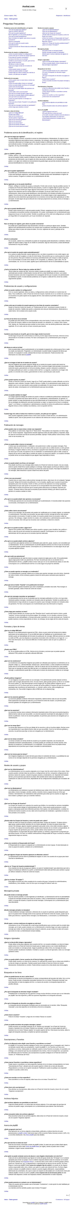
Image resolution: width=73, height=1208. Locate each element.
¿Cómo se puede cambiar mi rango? (18, 70)
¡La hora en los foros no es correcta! (18, 59)
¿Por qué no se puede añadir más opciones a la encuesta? (21, 89)
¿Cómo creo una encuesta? (16, 86)
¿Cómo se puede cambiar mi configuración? (20, 54)
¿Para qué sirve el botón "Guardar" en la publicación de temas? (22, 102)
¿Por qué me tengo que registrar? (18, 29)
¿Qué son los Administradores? (50, 29)
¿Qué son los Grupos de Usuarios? (51, 33)
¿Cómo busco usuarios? (48, 79)
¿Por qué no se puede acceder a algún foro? (20, 93)
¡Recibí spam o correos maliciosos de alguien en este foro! (55, 54)
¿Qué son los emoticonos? (16, 116)
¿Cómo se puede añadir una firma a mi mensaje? (22, 85)
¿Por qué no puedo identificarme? (18, 36)
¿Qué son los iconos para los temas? (18, 126)
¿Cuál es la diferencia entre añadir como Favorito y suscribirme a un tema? (55, 88)
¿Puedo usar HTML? (14, 114)
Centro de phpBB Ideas (32, 1146)
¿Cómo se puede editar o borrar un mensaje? (21, 83)
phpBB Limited (23, 1133)
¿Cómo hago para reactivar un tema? (18, 107)
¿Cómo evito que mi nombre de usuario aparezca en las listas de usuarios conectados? (22, 56)
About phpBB (30, 1135)
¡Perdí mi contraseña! (14, 41)
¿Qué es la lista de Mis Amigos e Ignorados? (54, 61)
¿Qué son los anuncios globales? (17, 119)
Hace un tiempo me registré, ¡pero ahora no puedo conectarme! (22, 38)
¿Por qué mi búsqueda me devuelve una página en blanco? (56, 76)
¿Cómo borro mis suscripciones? (51, 96)
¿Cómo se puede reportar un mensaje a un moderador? (20, 99)
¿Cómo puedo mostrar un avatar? (18, 69)
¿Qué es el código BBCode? (16, 112)
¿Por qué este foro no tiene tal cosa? (52, 113)
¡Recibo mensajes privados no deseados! (53, 52)
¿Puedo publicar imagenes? (16, 117)
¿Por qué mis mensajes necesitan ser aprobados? (22, 105)
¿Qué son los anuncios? (15, 121)
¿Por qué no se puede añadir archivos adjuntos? (21, 95)
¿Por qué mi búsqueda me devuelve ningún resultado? (53, 73)
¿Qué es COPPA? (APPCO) (16, 31)
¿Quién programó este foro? (49, 111)
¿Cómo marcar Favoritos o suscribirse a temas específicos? (54, 92)
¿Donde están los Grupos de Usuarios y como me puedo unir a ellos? (55, 35)
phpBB (28, 355)
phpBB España (43, 1203)
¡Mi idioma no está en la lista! (16, 64)
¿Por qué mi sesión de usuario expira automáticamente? (18, 43)
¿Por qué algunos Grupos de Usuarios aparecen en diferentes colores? (56, 40)
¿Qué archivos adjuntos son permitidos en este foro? (54, 103)
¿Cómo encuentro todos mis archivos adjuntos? (55, 105)
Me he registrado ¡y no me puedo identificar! (20, 34)
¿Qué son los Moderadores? (49, 31)
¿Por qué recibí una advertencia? (17, 96)
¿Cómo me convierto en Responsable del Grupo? (55, 38)
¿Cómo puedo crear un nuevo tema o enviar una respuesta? (21, 80)
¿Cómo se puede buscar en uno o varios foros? (55, 70)
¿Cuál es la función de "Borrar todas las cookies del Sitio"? (22, 47)
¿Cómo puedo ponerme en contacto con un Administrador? (53, 119)
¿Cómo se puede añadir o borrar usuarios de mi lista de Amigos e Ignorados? (55, 64)
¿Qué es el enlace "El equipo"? (50, 44)
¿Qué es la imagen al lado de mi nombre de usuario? (20, 66)
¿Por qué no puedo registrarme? (17, 33)
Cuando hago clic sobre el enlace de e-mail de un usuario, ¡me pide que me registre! (22, 73)
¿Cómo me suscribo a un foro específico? (53, 95)
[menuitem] (15, 15)
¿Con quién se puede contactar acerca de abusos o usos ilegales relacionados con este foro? (56, 115)
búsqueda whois (28, 1161)
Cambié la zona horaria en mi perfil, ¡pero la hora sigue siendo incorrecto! (22, 61)
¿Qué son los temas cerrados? (17, 124)
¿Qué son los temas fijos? (15, 123)
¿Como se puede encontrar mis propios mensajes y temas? (56, 81)
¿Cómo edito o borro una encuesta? (18, 91)
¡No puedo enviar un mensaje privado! (52, 50)
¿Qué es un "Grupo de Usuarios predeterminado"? (55, 43)
